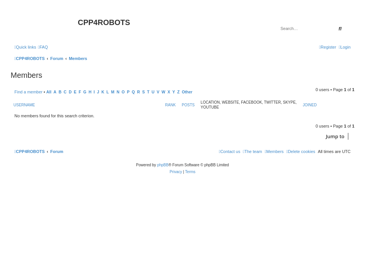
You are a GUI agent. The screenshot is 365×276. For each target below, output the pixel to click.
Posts (188, 105)
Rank (170, 105)
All (48, 92)
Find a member (28, 92)
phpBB (162, 165)
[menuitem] (43, 47)
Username (24, 105)
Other (187, 92)
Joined (310, 105)
